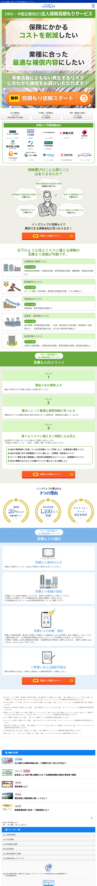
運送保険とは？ (23, 790)
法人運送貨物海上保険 (12, 858)
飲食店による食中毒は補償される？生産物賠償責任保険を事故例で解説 (47, 779)
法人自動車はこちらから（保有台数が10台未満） (15, 115)
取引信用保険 (8, 853)
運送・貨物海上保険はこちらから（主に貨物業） (77, 115)
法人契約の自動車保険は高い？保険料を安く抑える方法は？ (42, 767)
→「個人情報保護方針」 (10, 879)
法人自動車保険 (9, 839)
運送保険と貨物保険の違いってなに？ (33, 802)
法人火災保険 (8, 843)
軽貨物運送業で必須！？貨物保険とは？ (33, 814)
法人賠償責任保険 (10, 848)
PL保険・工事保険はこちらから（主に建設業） (46, 115)
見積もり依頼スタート (47, 237)
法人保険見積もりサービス (14, 862)
